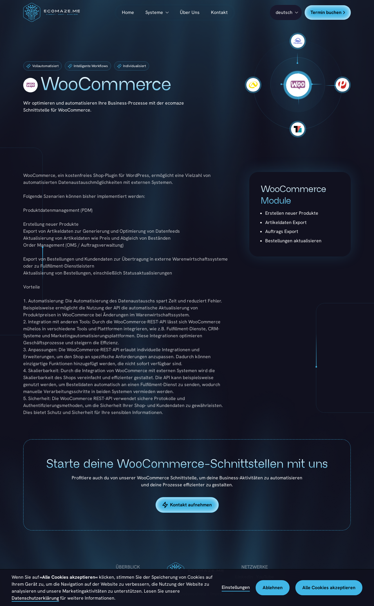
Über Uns (190, 12)
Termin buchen (327, 12)
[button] (286, 12)
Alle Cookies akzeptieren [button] (328, 588)
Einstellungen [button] (236, 587)
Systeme (154, 12)
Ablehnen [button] (273, 588)
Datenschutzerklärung (35, 598)
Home (128, 12)
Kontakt (219, 12)
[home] (51, 12)
